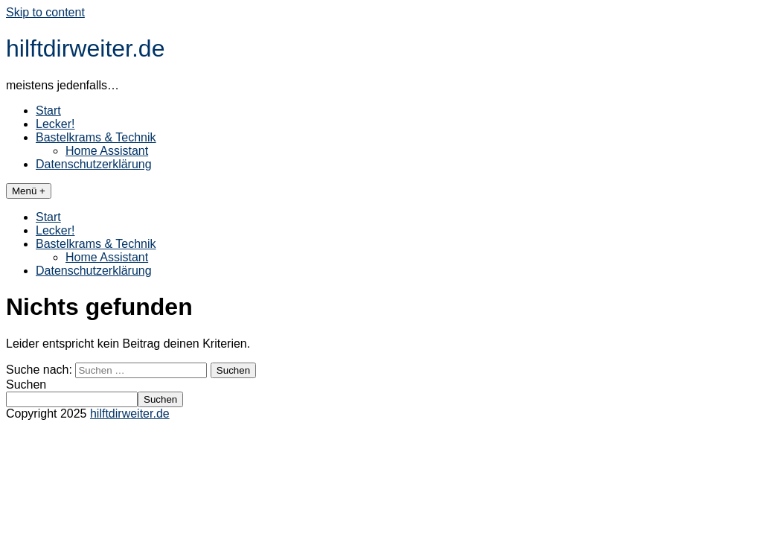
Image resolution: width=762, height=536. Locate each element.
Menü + (28, 191)
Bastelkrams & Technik (96, 137)
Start (48, 110)
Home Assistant (106, 150)
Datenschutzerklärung (94, 164)
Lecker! (55, 124)
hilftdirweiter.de (85, 48)
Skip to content (45, 12)
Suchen (26, 384)
